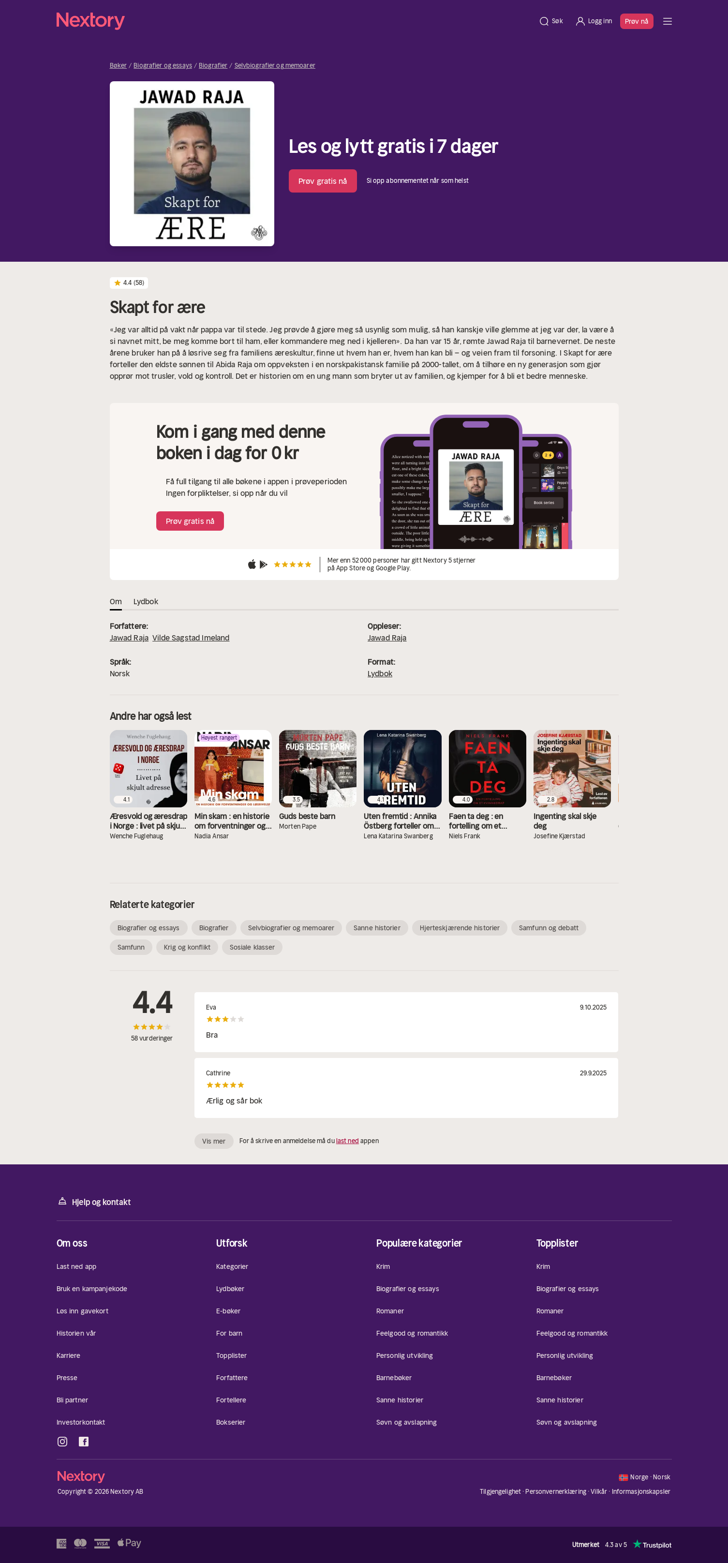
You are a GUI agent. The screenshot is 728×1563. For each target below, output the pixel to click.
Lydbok (380, 673)
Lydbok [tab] (146, 601)
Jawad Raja (129, 637)
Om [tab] (116, 601)
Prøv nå (637, 21)
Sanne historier (377, 927)
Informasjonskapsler (641, 1492)
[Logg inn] (593, 21)
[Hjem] (295, 21)
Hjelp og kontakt (94, 1201)
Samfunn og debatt (549, 927)
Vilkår (599, 1492)
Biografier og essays (163, 66)
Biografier (213, 66)
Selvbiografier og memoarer (275, 66)
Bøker (118, 66)
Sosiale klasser (252, 947)
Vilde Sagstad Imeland (190, 637)
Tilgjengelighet (500, 1492)
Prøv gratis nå (322, 181)
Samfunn (131, 947)
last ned (347, 1141)
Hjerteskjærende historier (460, 927)
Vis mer (214, 1141)
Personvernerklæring (555, 1492)
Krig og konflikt (187, 947)
